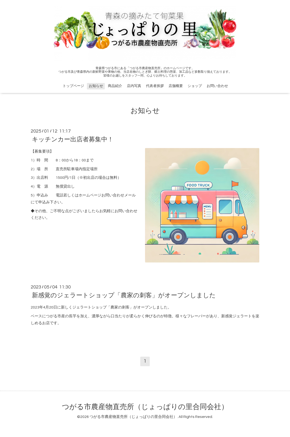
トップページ (73, 86)
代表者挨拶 (155, 86)
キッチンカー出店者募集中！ (73, 139)
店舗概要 (176, 86)
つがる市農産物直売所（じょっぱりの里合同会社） (145, 407)
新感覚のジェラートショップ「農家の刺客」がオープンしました (124, 295)
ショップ (195, 86)
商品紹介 (115, 86)
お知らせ (96, 86)
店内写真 (134, 86)
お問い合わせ (217, 86)
